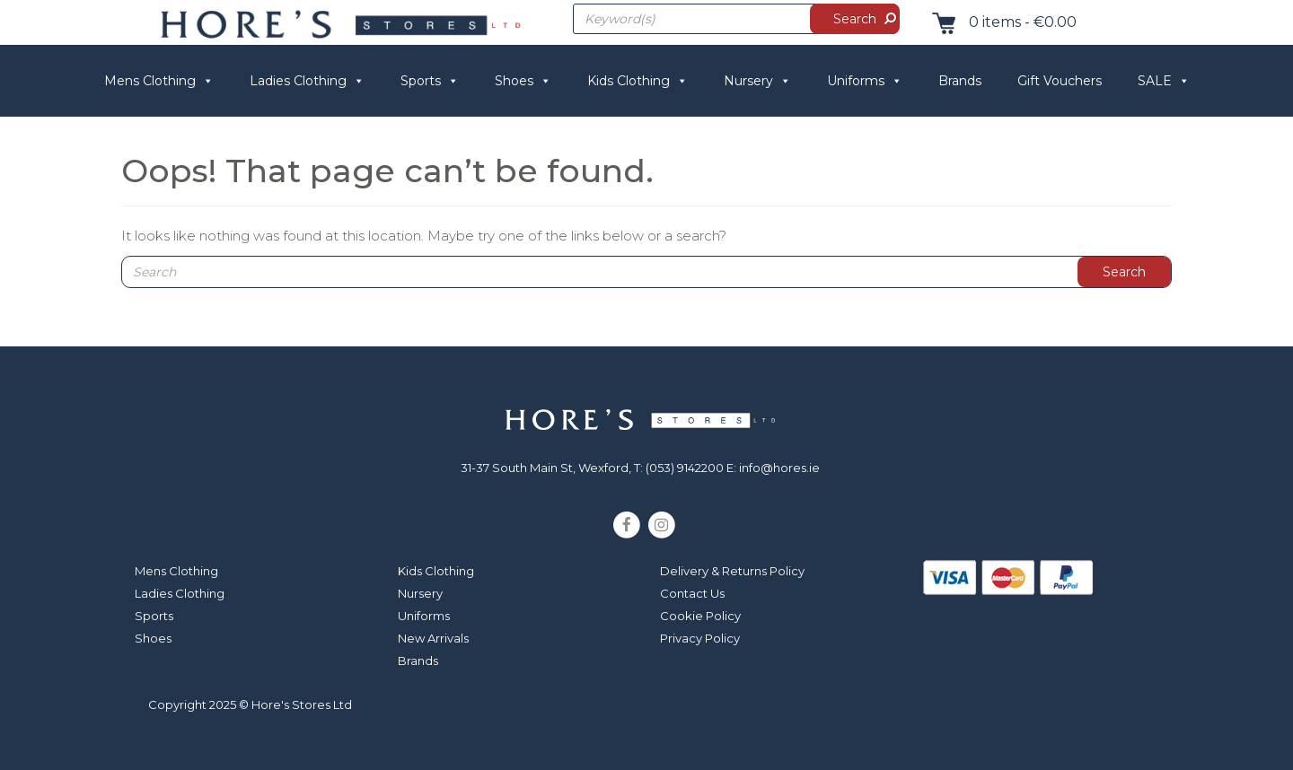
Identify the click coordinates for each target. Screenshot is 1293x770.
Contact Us (692, 593)
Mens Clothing (159, 81)
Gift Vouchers (1059, 81)
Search (854, 19)
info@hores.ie (779, 467)
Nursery (757, 81)
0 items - (1000, 22)
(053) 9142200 (685, 467)
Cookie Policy (700, 615)
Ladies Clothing (307, 81)
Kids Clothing (637, 81)
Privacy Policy (700, 638)
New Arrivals (433, 638)
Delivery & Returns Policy (732, 571)
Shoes (523, 81)
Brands (959, 81)
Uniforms (864, 81)
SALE (1164, 81)
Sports (429, 81)
